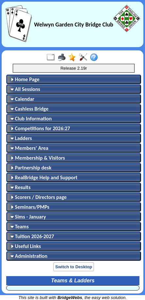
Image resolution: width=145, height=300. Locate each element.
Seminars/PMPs (29, 207)
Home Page (25, 79)
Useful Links (25, 246)
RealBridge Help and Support (44, 177)
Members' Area (29, 148)
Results (20, 187)
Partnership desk (30, 168)
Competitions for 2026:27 (40, 128)
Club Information (31, 118)
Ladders (21, 138)
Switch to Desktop (73, 266)
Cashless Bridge (29, 109)
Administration (28, 256)
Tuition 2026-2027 (32, 236)
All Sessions (25, 89)
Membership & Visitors (37, 158)
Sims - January (28, 217)
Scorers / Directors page (38, 197)
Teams (19, 226)
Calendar (22, 99)
